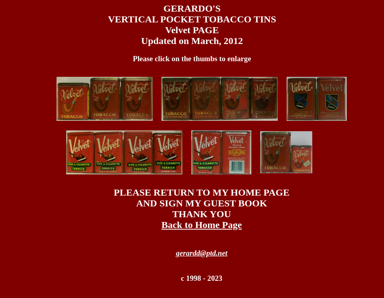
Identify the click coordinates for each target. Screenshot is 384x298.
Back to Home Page (202, 225)
